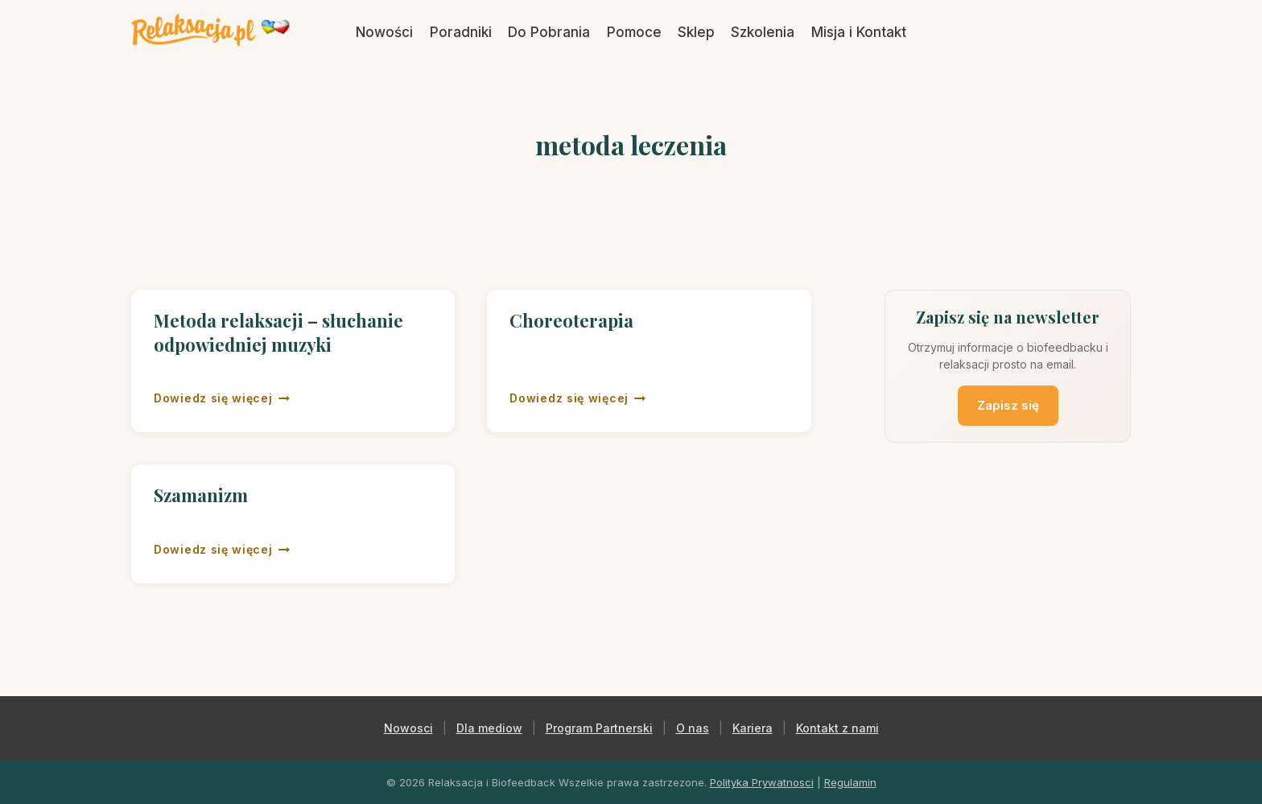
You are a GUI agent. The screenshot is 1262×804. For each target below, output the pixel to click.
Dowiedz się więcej (222, 398)
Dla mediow (489, 728)
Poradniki (461, 32)
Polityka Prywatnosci (762, 782)
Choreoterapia (571, 320)
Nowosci (408, 728)
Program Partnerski (599, 728)
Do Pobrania (549, 32)
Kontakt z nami (837, 728)
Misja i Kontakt (858, 32)
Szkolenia (762, 32)
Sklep (696, 32)
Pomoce (634, 32)
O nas (692, 728)
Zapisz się (1008, 405)
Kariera (752, 728)
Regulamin (850, 782)
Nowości (384, 32)
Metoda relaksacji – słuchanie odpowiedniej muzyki (278, 332)
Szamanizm (201, 495)
